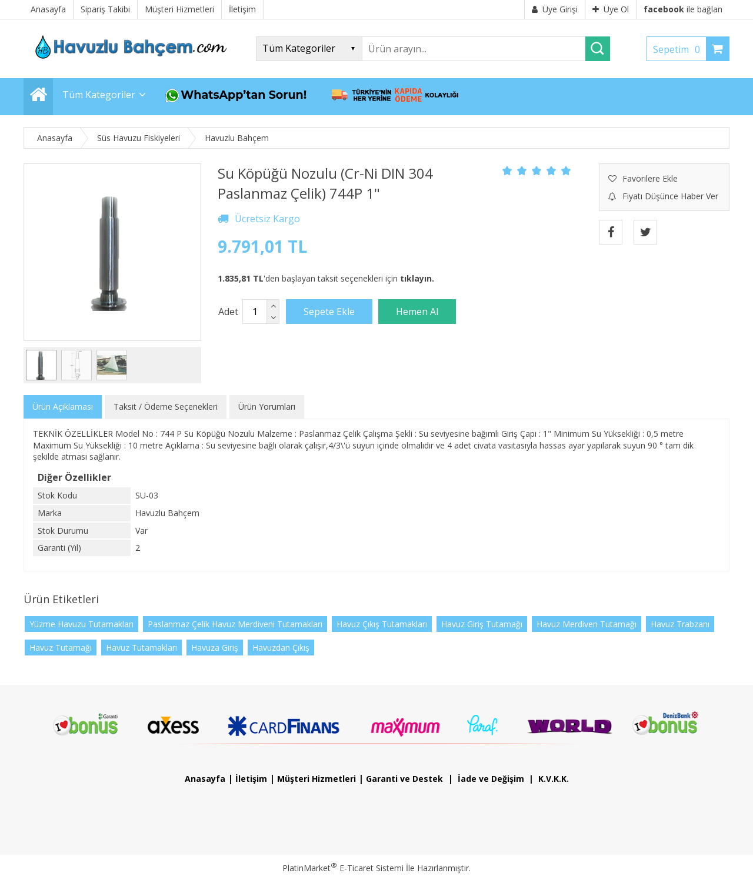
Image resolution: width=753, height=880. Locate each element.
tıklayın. (417, 278)
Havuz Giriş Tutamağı (481, 624)
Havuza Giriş (214, 647)
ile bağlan (683, 9)
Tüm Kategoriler (98, 94)
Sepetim (679, 49)
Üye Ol (610, 9)
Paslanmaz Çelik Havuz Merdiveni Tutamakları (235, 624)
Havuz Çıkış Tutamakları (381, 624)
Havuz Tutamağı (60, 647)
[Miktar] (254, 311)
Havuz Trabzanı (680, 624)
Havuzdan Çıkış (280, 647)
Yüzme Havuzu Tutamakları (81, 624)
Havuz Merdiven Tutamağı (587, 624)
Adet (228, 311)
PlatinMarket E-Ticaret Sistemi (343, 868)
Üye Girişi (555, 9)
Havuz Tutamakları (141, 647)
